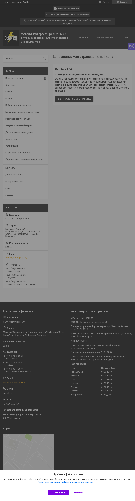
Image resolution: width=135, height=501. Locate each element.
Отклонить (78, 492)
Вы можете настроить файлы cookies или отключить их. (66, 482)
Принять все (58, 492)
